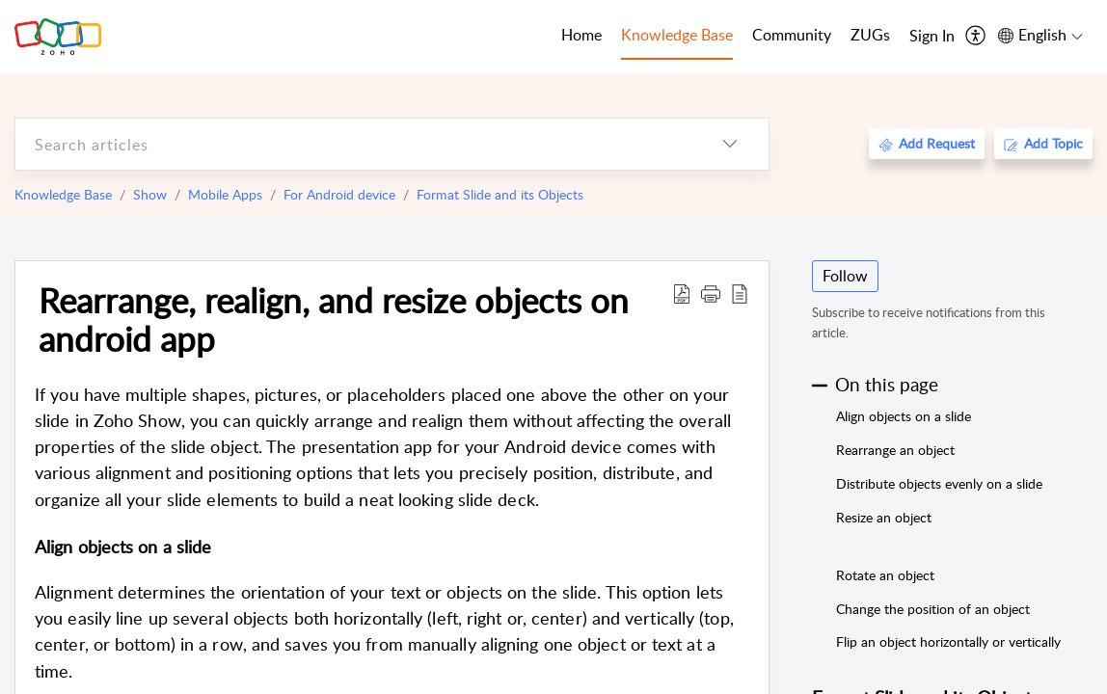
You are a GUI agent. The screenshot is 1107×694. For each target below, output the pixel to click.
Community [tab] (791, 34)
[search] (353, 144)
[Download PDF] (681, 293)
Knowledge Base (63, 194)
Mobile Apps (225, 194)
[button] (710, 293)
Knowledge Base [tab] (677, 34)
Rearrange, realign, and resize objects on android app (334, 319)
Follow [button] (845, 275)
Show (150, 194)
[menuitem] (932, 36)
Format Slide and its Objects (500, 194)
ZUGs (870, 34)
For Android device (339, 194)
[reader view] (739, 293)
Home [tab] (581, 34)
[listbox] (730, 144)
